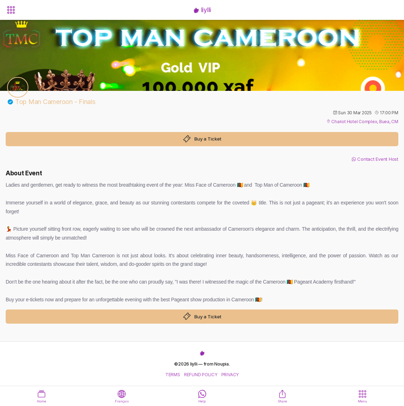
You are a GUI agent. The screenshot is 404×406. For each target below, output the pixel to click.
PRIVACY (230, 374)
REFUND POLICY (200, 374)
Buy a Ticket (202, 139)
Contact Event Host (375, 159)
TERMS (172, 374)
